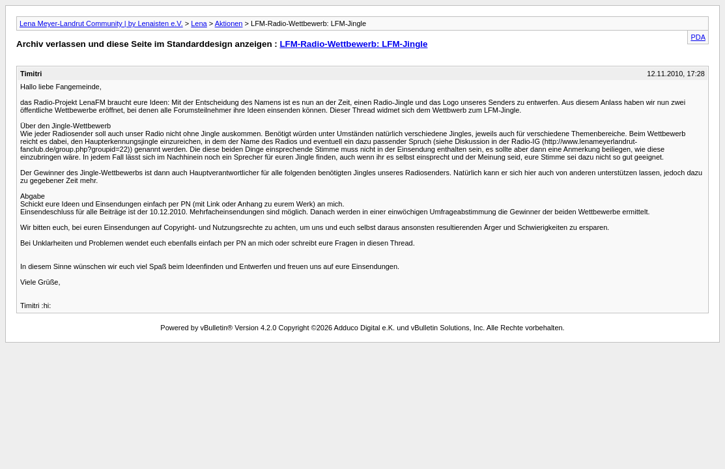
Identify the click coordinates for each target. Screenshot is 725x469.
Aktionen (229, 23)
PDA (697, 37)
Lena (198, 23)
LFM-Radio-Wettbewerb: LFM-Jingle (353, 44)
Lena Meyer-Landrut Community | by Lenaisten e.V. (101, 23)
